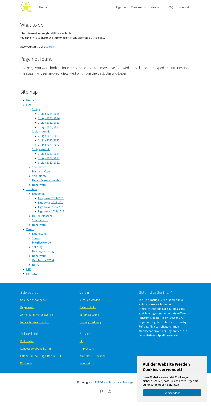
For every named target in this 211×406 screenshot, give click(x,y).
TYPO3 (99, 386)
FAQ (28, 273)
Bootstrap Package (121, 386)
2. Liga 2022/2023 (49, 144)
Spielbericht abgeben (33, 304)
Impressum (87, 352)
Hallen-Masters (42, 220)
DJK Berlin (27, 345)
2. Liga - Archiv (41, 135)
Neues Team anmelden (46, 184)
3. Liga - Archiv (41, 153)
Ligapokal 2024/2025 (51, 202)
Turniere (31, 193)
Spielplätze (39, 180)
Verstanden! (172, 393)
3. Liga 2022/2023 (49, 162)
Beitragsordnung (43, 255)
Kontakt (31, 277)
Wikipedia (26, 367)
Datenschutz (88, 311)
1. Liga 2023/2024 (49, 122)
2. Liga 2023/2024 (49, 140)
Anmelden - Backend (93, 360)
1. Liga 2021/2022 (49, 131)
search (50, 50)
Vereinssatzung (89, 318)
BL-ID (35, 268)
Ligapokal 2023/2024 (51, 206)
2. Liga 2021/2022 (49, 148)
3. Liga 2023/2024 (49, 157)
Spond (36, 242)
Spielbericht (40, 171)
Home (30, 104)
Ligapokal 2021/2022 (51, 215)
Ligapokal (38, 197)
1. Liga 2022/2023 (49, 126)
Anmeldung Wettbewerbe (36, 318)
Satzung (37, 251)
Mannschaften (41, 175)
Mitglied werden (42, 246)
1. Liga (36, 113)
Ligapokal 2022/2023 (51, 211)
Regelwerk (39, 188)
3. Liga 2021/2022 (49, 166)
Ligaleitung (39, 237)
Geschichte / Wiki (43, 264)
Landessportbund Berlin (35, 352)
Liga (29, 108)
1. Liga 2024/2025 (49, 117)
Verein (30, 233)
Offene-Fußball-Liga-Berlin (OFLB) (42, 360)
